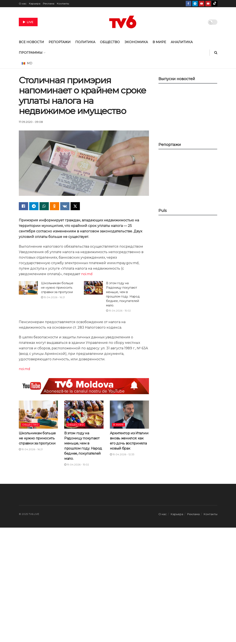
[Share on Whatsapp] (44, 206)
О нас (22, 3)
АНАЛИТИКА (182, 42)
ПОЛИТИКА (85, 42)
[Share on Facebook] (23, 206)
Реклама (48, 3)
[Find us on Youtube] (201, 3)
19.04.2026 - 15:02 (118, 310)
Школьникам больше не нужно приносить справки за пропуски (57, 287)
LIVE (28, 22)
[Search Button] (215, 52)
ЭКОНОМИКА (136, 42)
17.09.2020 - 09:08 (31, 121)
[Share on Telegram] (33, 206)
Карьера (34, 3)
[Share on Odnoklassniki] (54, 206)
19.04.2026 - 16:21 (53, 297)
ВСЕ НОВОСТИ (31, 42)
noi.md (87, 274)
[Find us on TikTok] (214, 3)
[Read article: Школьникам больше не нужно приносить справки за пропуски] (28, 288)
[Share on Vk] (65, 206)
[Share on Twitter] (75, 206)
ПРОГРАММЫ (30, 53)
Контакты (63, 3)
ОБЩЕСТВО (110, 42)
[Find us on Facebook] (188, 3)
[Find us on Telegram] (195, 3)
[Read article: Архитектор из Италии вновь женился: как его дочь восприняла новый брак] (129, 415)
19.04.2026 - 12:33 (122, 454)
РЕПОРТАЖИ (60, 42)
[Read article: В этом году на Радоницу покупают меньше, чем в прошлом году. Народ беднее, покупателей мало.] (93, 288)
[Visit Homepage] (122, 22)
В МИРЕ (159, 42)
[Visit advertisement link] (84, 386)
